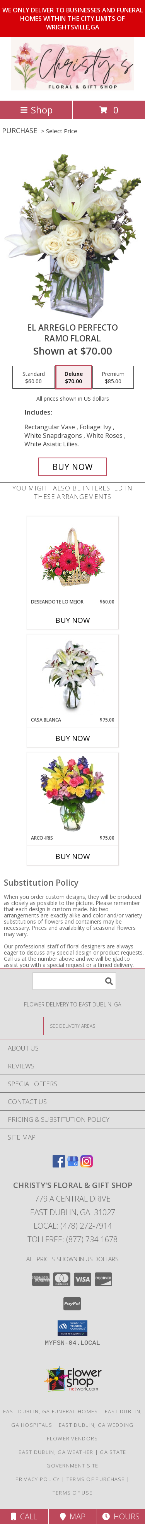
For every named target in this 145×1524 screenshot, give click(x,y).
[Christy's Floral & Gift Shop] (72, 89)
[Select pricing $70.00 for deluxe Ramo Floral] (73, 377)
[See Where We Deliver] (72, 1025)
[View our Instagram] (86, 1165)
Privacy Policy (37, 1479)
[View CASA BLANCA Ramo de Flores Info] (72, 675)
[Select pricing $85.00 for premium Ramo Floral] (113, 377)
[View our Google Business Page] (73, 1165)
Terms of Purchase (96, 1479)
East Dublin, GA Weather (56, 1452)
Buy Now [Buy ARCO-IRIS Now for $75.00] (72, 856)
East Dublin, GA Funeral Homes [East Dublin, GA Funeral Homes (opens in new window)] (50, 1411)
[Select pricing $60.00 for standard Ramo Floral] (34, 377)
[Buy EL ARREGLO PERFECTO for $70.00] (72, 467)
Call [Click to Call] (24, 1516)
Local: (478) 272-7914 (73, 1226)
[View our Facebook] (59, 1165)
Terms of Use (73, 1492)
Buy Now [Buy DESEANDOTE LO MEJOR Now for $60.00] (72, 620)
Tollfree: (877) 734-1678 (72, 1239)
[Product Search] (74, 981)
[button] (72, 1328)
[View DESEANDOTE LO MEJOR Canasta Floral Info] (72, 557)
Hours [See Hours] (121, 1516)
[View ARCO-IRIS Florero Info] (72, 793)
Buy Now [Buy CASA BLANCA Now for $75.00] (72, 738)
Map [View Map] (72, 1516)
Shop (36, 109)
